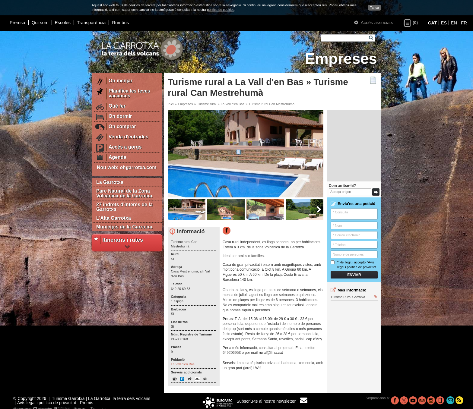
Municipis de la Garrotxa (124, 226)
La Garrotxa (109, 182)
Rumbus (120, 22)
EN (454, 22)
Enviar (354, 275)
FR (464, 22)
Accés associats (373, 22)
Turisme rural (206, 104)
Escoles (63, 22)
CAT (432, 22)
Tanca (374, 7)
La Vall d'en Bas (232, 104)
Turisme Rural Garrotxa (354, 297)
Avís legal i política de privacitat (46, 402)
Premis (86, 402)
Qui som (40, 22)
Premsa (17, 22)
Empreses (185, 104)
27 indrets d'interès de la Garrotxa (124, 207)
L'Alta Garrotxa (113, 218)
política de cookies (220, 9)
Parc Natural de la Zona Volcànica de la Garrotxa (124, 193)
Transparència (91, 22)
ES (444, 22)
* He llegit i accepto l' (353, 264)
